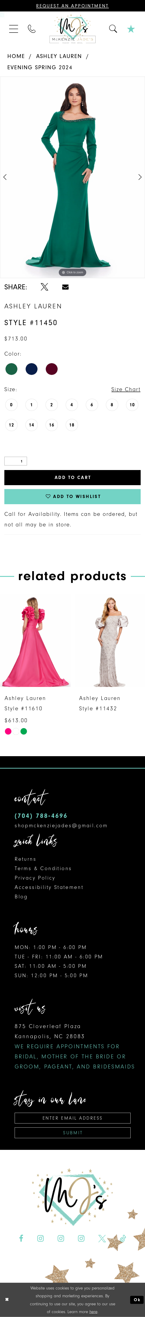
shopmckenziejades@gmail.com (61, 825)
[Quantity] (15, 461)
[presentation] (35, 640)
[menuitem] (14, 29)
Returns (25, 859)
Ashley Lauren (59, 56)
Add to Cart (73, 477)
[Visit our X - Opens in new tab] (102, 1238)
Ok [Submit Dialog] (137, 1299)
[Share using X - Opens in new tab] (44, 287)
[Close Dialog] (6, 1299)
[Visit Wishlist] (131, 29)
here (93, 1311)
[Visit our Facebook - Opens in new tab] (21, 1238)
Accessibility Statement (49, 887)
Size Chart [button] (125, 389)
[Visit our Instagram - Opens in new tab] (40, 1238)
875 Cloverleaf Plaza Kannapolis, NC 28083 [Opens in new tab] (75, 1046)
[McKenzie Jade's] (72, 29)
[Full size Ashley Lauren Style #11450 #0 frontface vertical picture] (72, 177)
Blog (21, 897)
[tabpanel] (72, 177)
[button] (14, 29)
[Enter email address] (73, 1118)
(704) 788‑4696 (41, 815)
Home (16, 56)
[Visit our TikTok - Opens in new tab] (122, 1238)
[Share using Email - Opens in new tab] (65, 287)
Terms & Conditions (43, 868)
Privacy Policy (35, 878)
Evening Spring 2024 (39, 67)
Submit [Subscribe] (73, 1132)
